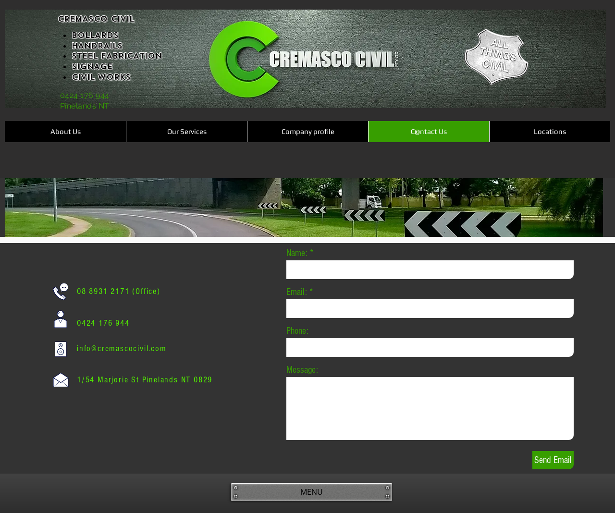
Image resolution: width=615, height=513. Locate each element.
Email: (296, 292)
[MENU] (311, 492)
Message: (302, 370)
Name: (297, 253)
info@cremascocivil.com (122, 348)
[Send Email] (553, 460)
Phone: (297, 331)
